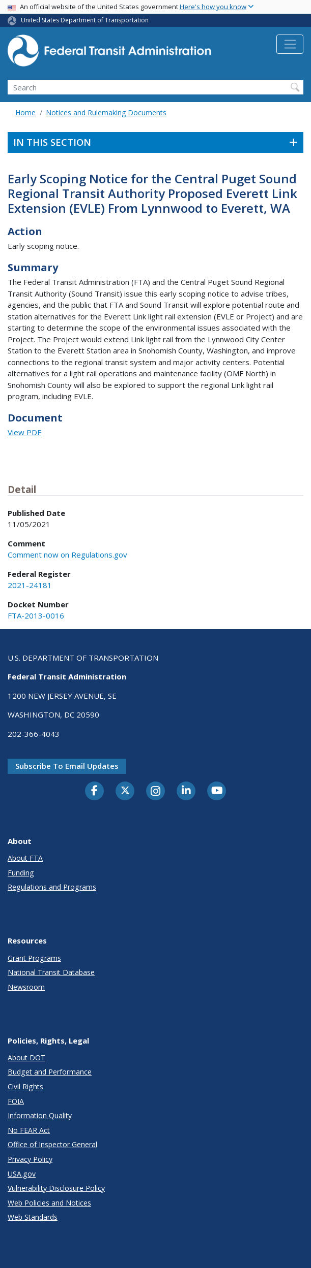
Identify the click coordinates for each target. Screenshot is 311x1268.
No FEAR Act (29, 1130)
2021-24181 (30, 585)
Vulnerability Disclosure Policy (56, 1188)
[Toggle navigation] (289, 44)
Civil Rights (25, 1086)
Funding (21, 872)
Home (25, 112)
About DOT (26, 1057)
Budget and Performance (50, 1072)
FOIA (16, 1101)
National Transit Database (51, 972)
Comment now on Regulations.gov (67, 554)
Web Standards (33, 1217)
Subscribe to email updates (67, 766)
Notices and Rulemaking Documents (106, 112)
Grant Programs (34, 958)
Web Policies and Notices (49, 1203)
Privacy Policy (30, 1159)
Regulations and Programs (52, 887)
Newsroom (26, 987)
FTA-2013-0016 (36, 615)
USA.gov (22, 1174)
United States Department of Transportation (85, 20)
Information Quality (40, 1115)
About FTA (25, 858)
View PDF (24, 432)
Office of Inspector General (52, 1144)
